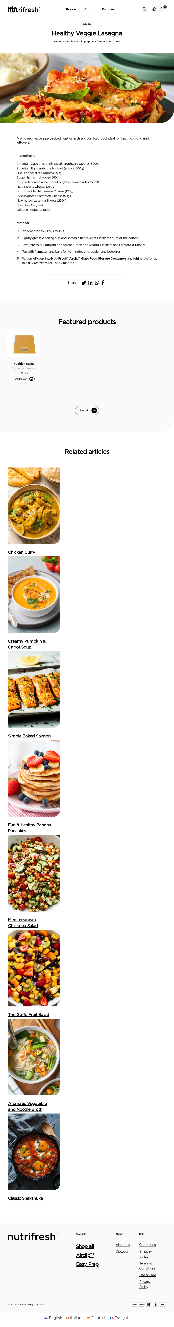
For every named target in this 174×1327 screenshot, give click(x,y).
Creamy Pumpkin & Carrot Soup (27, 644)
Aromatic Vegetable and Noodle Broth (27, 1106)
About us (123, 1244)
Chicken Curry (21, 552)
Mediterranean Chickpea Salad (23, 922)
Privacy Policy (145, 1284)
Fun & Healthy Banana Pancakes (29, 828)
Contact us (147, 1244)
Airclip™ (85, 1255)
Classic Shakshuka (25, 1198)
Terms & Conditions (147, 1265)
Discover (108, 9)
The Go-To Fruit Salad (28, 1014)
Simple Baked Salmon (29, 736)
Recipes (87, 23)
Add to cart (24, 379)
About (89, 9)
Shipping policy (146, 1254)
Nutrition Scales (23, 363)
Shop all (88, 410)
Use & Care (147, 1275)
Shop (69, 9)
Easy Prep (87, 1264)
